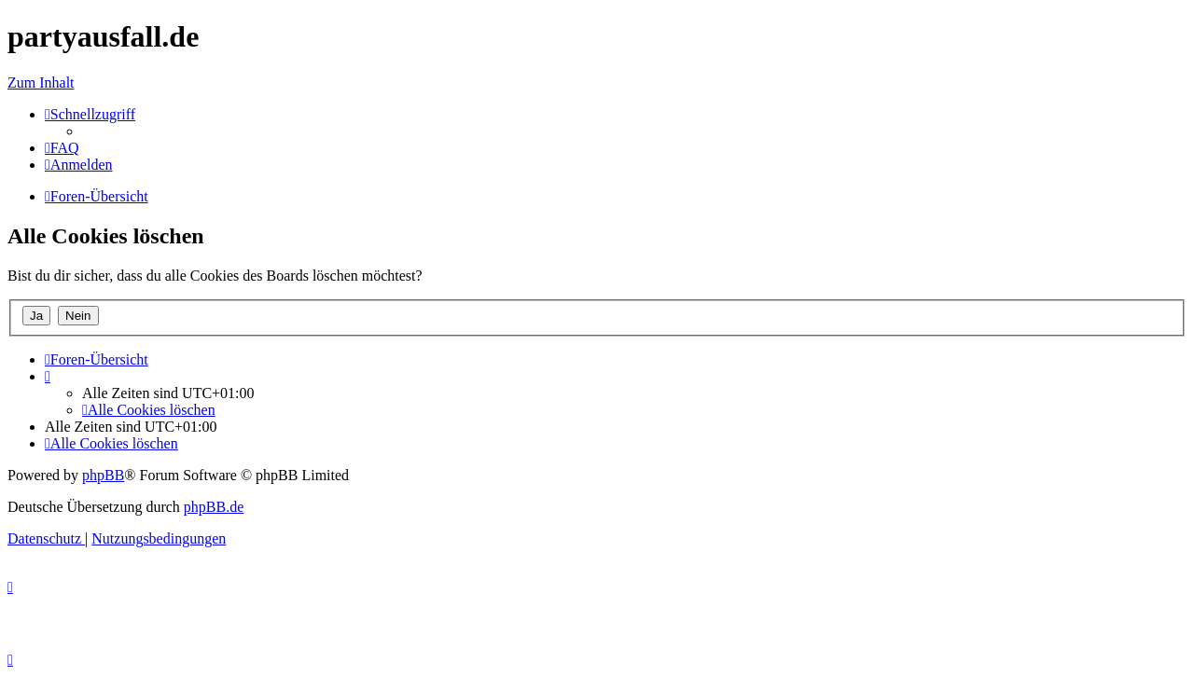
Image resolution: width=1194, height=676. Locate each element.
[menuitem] (62, 148)
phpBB (103, 475)
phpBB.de (213, 507)
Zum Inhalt (41, 82)
